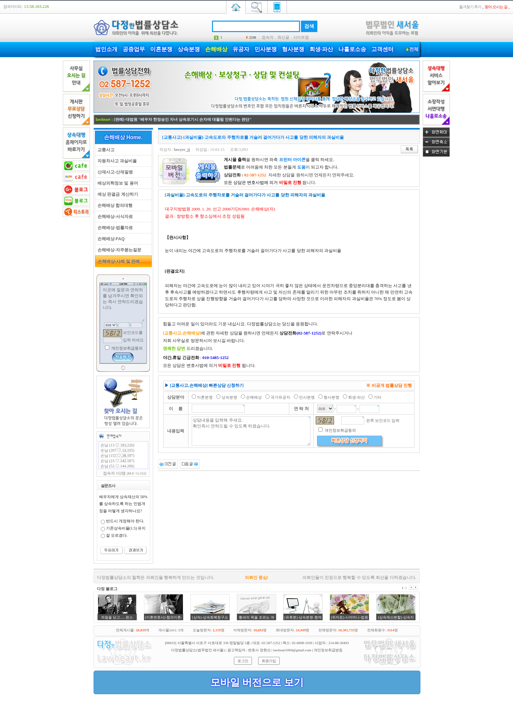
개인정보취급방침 (328, 650)
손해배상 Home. (123, 137)
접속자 (268, 37)
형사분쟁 (293, 49)
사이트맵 (301, 37)
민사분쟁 (266, 49)
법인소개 (106, 49)
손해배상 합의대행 (114, 205)
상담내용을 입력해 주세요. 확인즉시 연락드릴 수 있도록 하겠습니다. (251, 431)
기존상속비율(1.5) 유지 (126, 528)
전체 (414, 49)
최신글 (283, 37)
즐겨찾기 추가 (470, 7)
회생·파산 (321, 49)
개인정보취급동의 (126, 348)
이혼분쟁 (161, 49)
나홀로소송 (352, 49)
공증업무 (134, 49)
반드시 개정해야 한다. (125, 521)
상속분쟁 (189, 49)
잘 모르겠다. (117, 535)
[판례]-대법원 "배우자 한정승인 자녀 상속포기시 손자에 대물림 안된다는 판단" (183, 119)
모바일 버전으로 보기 (257, 682)
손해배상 (216, 49)
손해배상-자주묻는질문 (118, 249)
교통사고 (105, 149)
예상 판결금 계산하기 (116, 194)
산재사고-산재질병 (114, 172)
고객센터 (382, 49)
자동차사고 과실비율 (116, 160)
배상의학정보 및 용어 (116, 183)
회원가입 (269, 661)
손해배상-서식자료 (114, 216)
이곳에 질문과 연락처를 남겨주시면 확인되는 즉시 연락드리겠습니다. (123, 304)
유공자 (241, 49)
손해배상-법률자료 (114, 227)
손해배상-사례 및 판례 (118, 261)
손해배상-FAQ (110, 238)
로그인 (243, 661)
